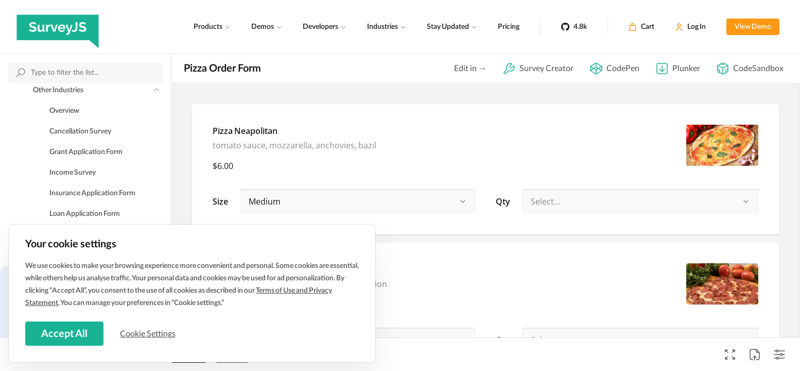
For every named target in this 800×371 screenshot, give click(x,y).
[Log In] (690, 27)
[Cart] (641, 27)
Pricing (508, 26)
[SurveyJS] (57, 26)
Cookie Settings (149, 333)
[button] (463, 201)
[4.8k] (574, 27)
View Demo (753, 26)
